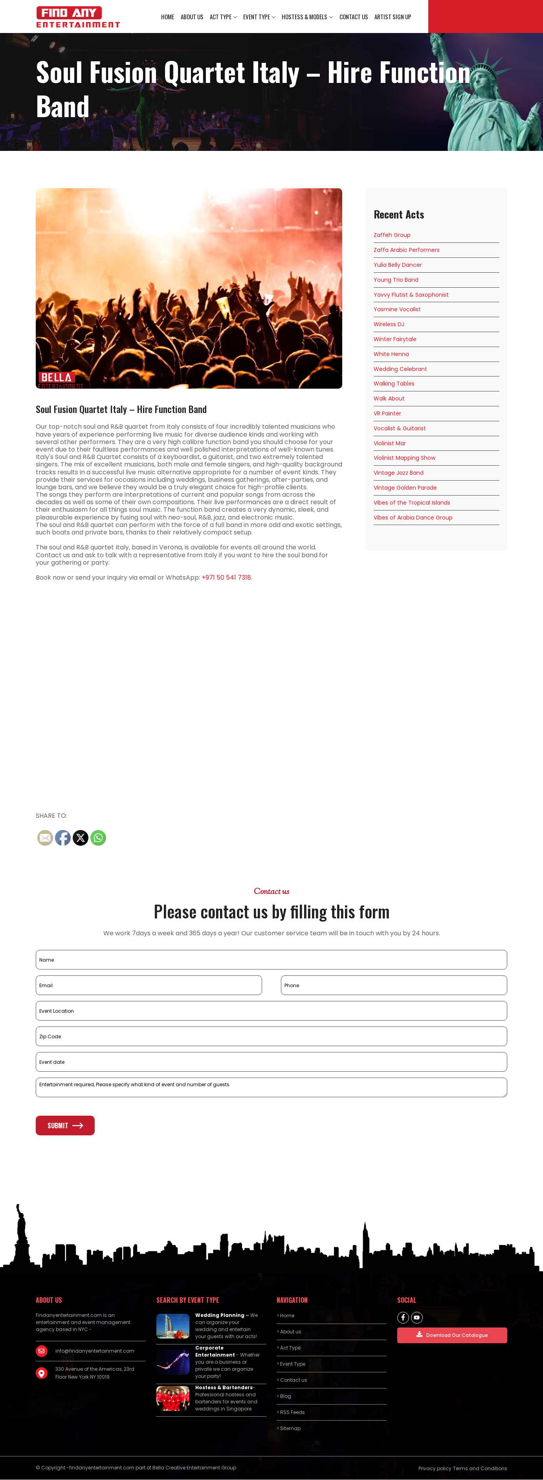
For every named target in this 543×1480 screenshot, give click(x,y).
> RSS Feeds (291, 1412)
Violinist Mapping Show (404, 458)
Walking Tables (394, 384)
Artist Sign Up (392, 16)
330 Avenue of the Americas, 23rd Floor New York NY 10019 (94, 1373)
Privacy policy (434, 1468)
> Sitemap (289, 1428)
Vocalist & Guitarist (400, 429)
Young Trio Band (396, 280)
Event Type (257, 16)
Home (168, 16)
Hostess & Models (305, 16)
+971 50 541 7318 (226, 577)
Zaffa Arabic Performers (407, 250)
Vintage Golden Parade (405, 488)
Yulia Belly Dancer (398, 265)
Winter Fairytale (395, 339)
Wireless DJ (389, 325)
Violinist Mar (390, 443)
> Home (285, 1316)
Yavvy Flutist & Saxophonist (411, 295)
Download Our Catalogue (452, 1335)
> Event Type (291, 1364)
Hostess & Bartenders (224, 1388)
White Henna (391, 354)
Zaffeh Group (392, 235)
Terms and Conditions (480, 1468)
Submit (65, 1126)
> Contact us (292, 1380)
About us (192, 16)
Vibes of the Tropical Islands (412, 503)
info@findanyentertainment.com (94, 1351)
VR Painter (387, 414)
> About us (289, 1332)
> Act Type (289, 1348)
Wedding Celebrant (400, 369)
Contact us (353, 16)
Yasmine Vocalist (397, 310)
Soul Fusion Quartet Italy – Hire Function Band (121, 409)
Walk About (389, 399)
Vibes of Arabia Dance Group (413, 517)
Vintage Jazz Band (399, 473)
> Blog (284, 1396)
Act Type (221, 16)
